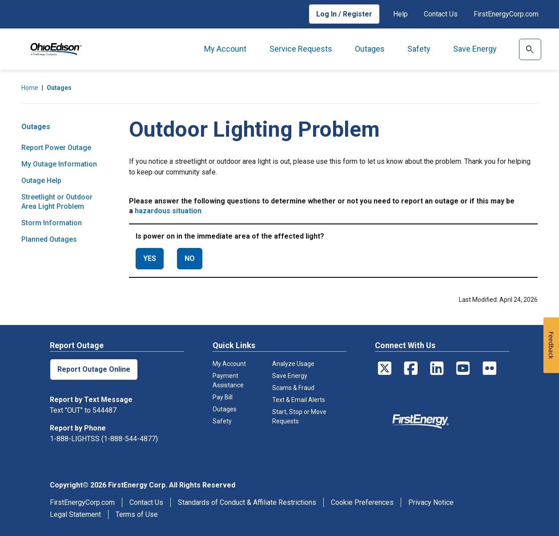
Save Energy (475, 48)
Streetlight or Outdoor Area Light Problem (56, 202)
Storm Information (51, 223)
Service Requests (300, 48)
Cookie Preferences (362, 502)
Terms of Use (137, 514)
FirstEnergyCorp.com (506, 14)
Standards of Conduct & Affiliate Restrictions (247, 502)
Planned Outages (49, 239)
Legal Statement (75, 514)
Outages (370, 48)
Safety (418, 48)
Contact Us (441, 14)
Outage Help (41, 180)
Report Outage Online (93, 369)
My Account (225, 48)
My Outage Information (59, 164)
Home (29, 87)
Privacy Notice (431, 502)
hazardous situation (168, 211)
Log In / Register (344, 14)
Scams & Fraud (293, 387)
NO (190, 258)
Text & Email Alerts (298, 399)
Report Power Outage (56, 147)
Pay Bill (223, 397)
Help (400, 14)
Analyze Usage (293, 363)
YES (149, 258)
